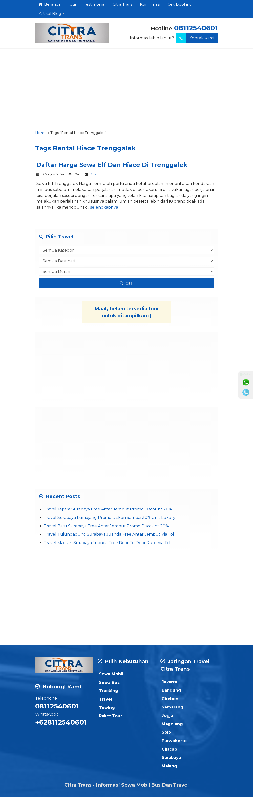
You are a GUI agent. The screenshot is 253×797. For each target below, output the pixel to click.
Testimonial (94, 4)
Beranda (50, 4)
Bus (93, 174)
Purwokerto (174, 740)
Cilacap (169, 749)
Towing (107, 707)
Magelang (172, 724)
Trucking (108, 690)
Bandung (171, 690)
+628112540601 (61, 722)
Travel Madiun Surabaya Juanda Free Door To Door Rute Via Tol (107, 542)
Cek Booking (180, 4)
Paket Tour (110, 716)
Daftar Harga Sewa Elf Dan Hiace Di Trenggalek (111, 164)
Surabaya (171, 757)
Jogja (167, 715)
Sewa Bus (109, 682)
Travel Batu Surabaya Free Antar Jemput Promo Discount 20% (106, 526)
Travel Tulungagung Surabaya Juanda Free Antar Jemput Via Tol (109, 534)
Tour (72, 4)
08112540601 (196, 28)
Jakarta (169, 682)
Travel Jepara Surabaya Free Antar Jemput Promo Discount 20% (108, 509)
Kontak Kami (195, 38)
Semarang (172, 707)
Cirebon (170, 698)
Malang (169, 766)
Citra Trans (122, 4)
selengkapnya (104, 207)
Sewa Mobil (111, 674)
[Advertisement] (126, 90)
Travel (105, 699)
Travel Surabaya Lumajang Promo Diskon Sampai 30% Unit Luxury (109, 517)
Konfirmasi (150, 4)
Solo (166, 732)
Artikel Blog (50, 13)
